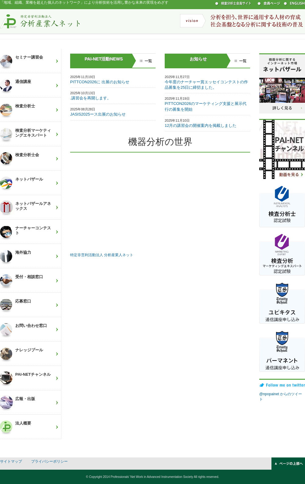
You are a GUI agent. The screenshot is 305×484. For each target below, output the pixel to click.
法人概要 (23, 423)
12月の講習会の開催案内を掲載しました (200, 125)
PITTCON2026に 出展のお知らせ (99, 82)
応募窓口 (23, 301)
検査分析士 (25, 106)
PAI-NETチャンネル (33, 374)
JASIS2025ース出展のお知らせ (98, 114)
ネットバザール (29, 179)
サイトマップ (11, 461)
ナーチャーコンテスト (33, 230)
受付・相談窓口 (29, 276)
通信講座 (23, 81)
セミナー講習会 (29, 57)
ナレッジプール (29, 350)
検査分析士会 (27, 154)
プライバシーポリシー (49, 461)
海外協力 (23, 252)
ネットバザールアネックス (33, 206)
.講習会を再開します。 (90, 98)
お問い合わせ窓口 (31, 325)
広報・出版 (25, 398)
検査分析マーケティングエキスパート (33, 133)
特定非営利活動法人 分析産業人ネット (40, 21)
